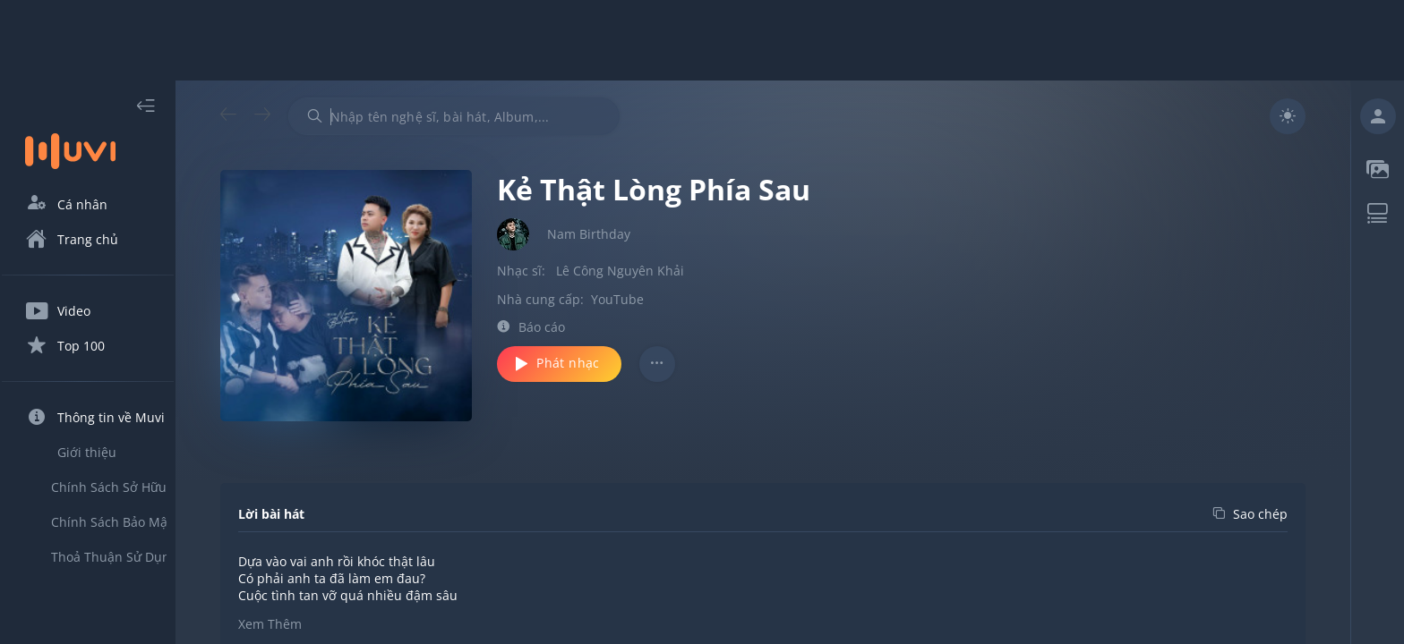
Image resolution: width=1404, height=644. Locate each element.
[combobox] (486, 116)
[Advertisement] (702, 40)
